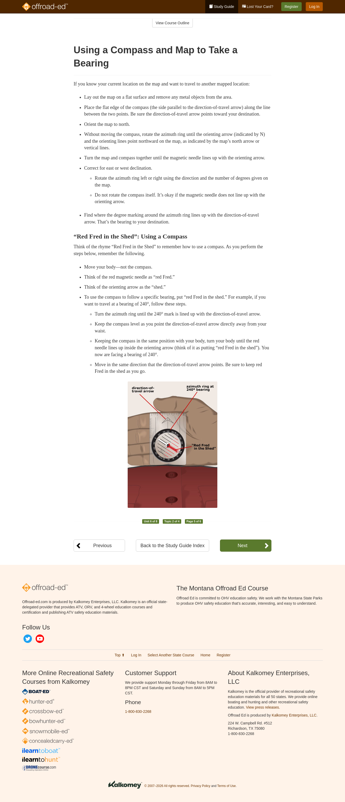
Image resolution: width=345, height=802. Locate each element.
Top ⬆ (119, 655)
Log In (314, 6)
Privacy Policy (200, 786)
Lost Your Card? (257, 6)
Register (291, 6)
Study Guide (221, 6)
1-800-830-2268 (138, 711)
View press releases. (263, 707)
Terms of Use (226, 786)
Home (205, 655)
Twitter (27, 638)
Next (242, 545)
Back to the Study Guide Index (172, 545)
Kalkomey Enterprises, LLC (294, 715)
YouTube (40, 638)
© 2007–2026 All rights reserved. (167, 786)
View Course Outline (172, 23)
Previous (102, 545)
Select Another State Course (171, 655)
